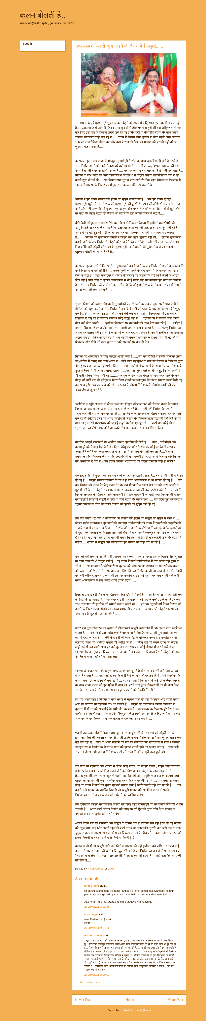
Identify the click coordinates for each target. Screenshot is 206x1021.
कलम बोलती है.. (42, 14)
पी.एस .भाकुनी (91, 914)
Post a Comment (90, 982)
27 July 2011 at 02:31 (96, 906)
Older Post (175, 999)
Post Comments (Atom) (137, 1010)
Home (130, 999)
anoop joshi (91, 885)
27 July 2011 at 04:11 (96, 927)
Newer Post (83, 999)
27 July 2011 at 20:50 (96, 974)
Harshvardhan (93, 935)
